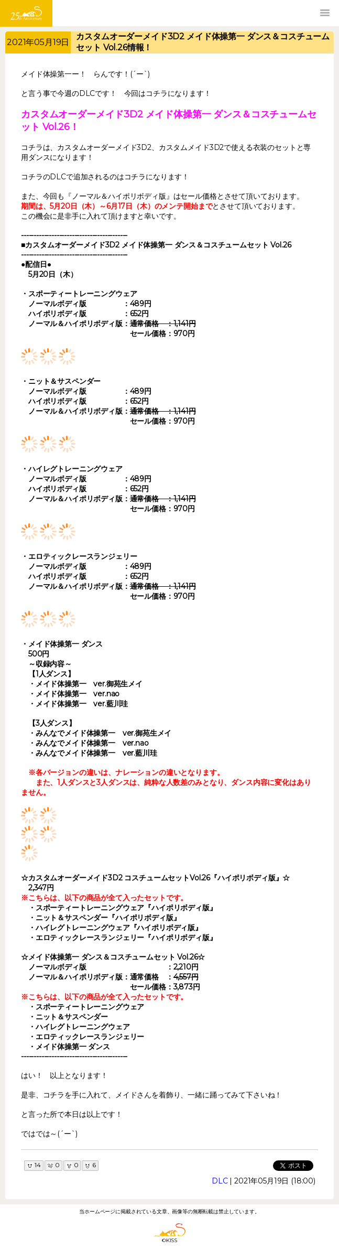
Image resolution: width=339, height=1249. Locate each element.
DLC (220, 1181)
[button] (325, 13)
